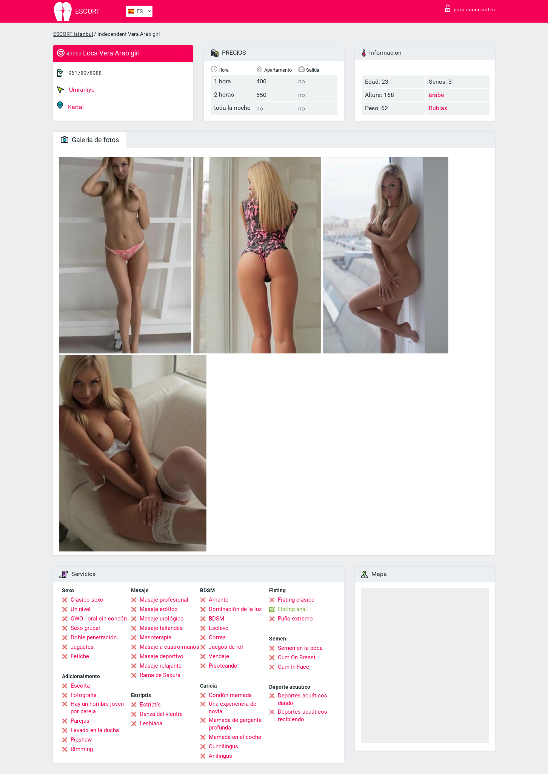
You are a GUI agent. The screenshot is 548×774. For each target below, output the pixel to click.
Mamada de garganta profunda (235, 724)
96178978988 (85, 73)
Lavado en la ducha (95, 730)
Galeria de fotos (90, 140)
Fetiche (80, 656)
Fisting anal (292, 609)
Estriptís (150, 704)
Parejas (80, 720)
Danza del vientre (161, 714)
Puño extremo (295, 618)
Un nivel (81, 609)
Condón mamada (230, 695)
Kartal (70, 106)
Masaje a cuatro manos (169, 646)
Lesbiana (151, 723)
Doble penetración (94, 637)
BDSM (216, 618)
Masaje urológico (162, 618)
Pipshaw (81, 739)
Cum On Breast (297, 657)
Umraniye (75, 90)
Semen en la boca (300, 648)
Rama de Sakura (160, 675)
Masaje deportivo (161, 656)
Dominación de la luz (235, 609)
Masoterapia (155, 637)
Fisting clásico (296, 599)
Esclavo (219, 628)
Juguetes (82, 646)
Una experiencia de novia (232, 707)
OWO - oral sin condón (99, 618)
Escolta (80, 685)
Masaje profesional (164, 599)
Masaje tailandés (161, 628)
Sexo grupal (85, 628)
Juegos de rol (226, 646)
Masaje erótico (159, 609)
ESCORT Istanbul (73, 34)
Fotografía (84, 695)
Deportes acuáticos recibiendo (302, 715)
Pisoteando (223, 665)
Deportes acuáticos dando (302, 699)
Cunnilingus (223, 746)
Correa (217, 637)
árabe (436, 94)
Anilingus (220, 755)
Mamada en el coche (235, 737)
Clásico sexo (87, 599)
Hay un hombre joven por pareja (97, 707)
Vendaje (219, 656)
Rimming (82, 749)
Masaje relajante (161, 665)
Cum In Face (293, 666)
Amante (218, 599)
